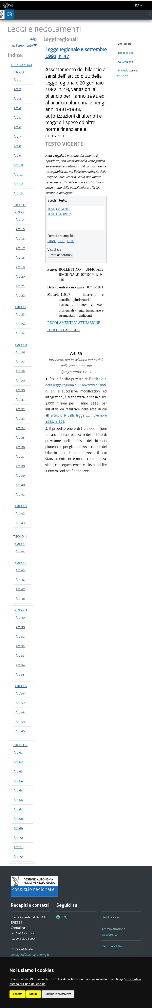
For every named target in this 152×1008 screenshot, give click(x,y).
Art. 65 (18, 790)
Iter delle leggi (126, 53)
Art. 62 (18, 762)
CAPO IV (21, 506)
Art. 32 (20, 409)
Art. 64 (18, 781)
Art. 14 (20, 219)
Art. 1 (17, 79)
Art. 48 (20, 598)
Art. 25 (20, 333)
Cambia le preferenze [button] (58, 994)
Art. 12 (18, 184)
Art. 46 (20, 579)
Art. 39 (20, 475)
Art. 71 (18, 847)
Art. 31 (20, 399)
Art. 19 (20, 267)
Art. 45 (20, 570)
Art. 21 (20, 286)
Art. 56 (20, 693)
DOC (70, 241)
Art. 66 (18, 800)
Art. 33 (20, 418)
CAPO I (20, 212)
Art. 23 (20, 314)
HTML (52, 241)
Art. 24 (20, 324)
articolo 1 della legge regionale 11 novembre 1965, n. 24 (76, 384)
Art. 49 (20, 617)
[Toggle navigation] (148, 14)
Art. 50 (20, 627)
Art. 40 (20, 485)
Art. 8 (17, 146)
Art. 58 (20, 712)
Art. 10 (18, 165)
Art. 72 (18, 856)
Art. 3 (17, 98)
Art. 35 (20, 437)
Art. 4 (17, 108)
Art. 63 (18, 771)
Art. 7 (17, 136)
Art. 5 (17, 117)
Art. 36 (20, 447)
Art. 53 (20, 655)
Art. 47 (20, 589)
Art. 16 (20, 238)
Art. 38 (20, 466)
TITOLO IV (20, 745)
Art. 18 (20, 257)
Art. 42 (20, 513)
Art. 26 (20, 352)
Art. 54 (20, 665)
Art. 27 (20, 361)
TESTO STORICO (59, 214)
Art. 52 (20, 646)
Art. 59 (20, 722)
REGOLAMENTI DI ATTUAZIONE (73, 323)
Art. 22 (20, 295)
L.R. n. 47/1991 (21, 65)
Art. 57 (20, 703)
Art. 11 (18, 174)
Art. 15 (20, 229)
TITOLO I (19, 72)
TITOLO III (20, 536)
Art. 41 (20, 494)
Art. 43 (20, 523)
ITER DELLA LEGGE (63, 330)
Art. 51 (20, 636)
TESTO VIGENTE (59, 209)
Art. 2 (17, 89)
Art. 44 (20, 551)
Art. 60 (20, 731)
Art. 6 (17, 127)
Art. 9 (17, 155)
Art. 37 (20, 456)
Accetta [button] (17, 994)
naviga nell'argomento (24, 42)
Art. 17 (20, 248)
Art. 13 (18, 193)
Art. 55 (20, 674)
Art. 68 (18, 819)
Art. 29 (20, 380)
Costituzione (125, 62)
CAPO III (21, 345)
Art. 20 (20, 276)
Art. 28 (20, 371)
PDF (61, 241)
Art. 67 (18, 809)
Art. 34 (20, 428)
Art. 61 (18, 752)
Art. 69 (18, 828)
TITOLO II (19, 205)
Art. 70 (18, 837)
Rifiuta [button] (33, 994)
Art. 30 (20, 390)
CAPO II (20, 307)
